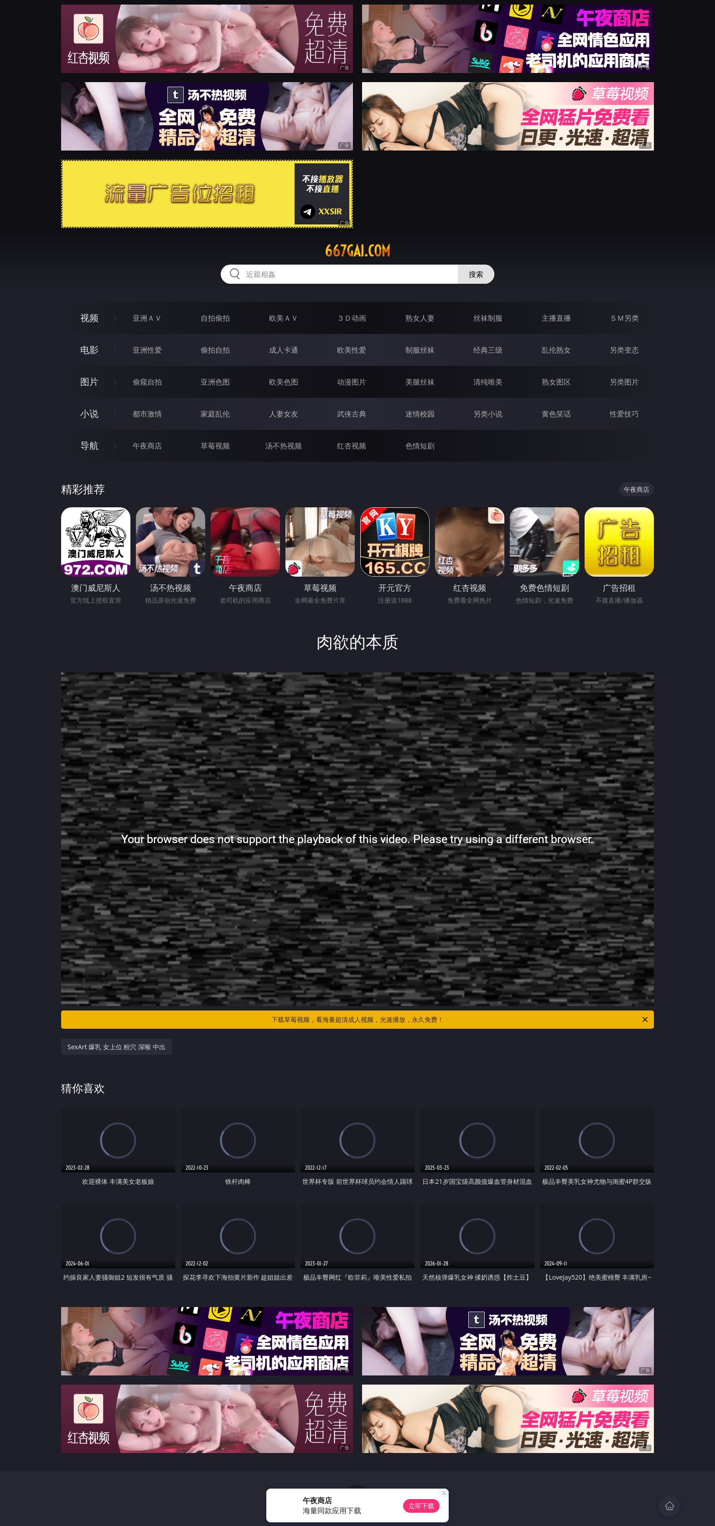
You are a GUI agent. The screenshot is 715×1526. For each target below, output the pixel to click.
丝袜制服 (488, 318)
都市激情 (147, 414)
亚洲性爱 (147, 350)
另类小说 (488, 414)
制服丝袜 (420, 350)
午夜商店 (147, 446)
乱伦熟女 (556, 350)
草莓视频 (215, 446)
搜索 (476, 274)
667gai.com (357, 251)
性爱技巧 (624, 414)
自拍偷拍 (215, 318)
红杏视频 (351, 446)
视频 (89, 318)
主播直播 (556, 318)
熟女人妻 (420, 318)
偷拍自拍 (215, 350)
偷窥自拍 (147, 382)
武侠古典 (351, 414)
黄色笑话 (556, 414)
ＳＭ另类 (624, 318)
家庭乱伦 (215, 414)
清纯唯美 (488, 382)
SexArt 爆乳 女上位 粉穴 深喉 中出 (116, 1046)
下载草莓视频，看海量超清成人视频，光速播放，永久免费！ (460, 1019)
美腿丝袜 (420, 382)
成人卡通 (283, 350)
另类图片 (624, 382)
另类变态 (624, 350)
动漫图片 (351, 382)
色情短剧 (420, 446)
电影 (89, 350)
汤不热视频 (283, 446)
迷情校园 (420, 414)
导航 (89, 445)
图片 (89, 381)
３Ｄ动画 (351, 318)
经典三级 (488, 350)
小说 (89, 413)
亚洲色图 (215, 382)
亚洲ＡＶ (147, 318)
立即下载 (421, 1505)
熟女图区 (556, 382)
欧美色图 (283, 382)
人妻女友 (283, 414)
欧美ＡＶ (283, 318)
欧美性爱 (351, 350)
